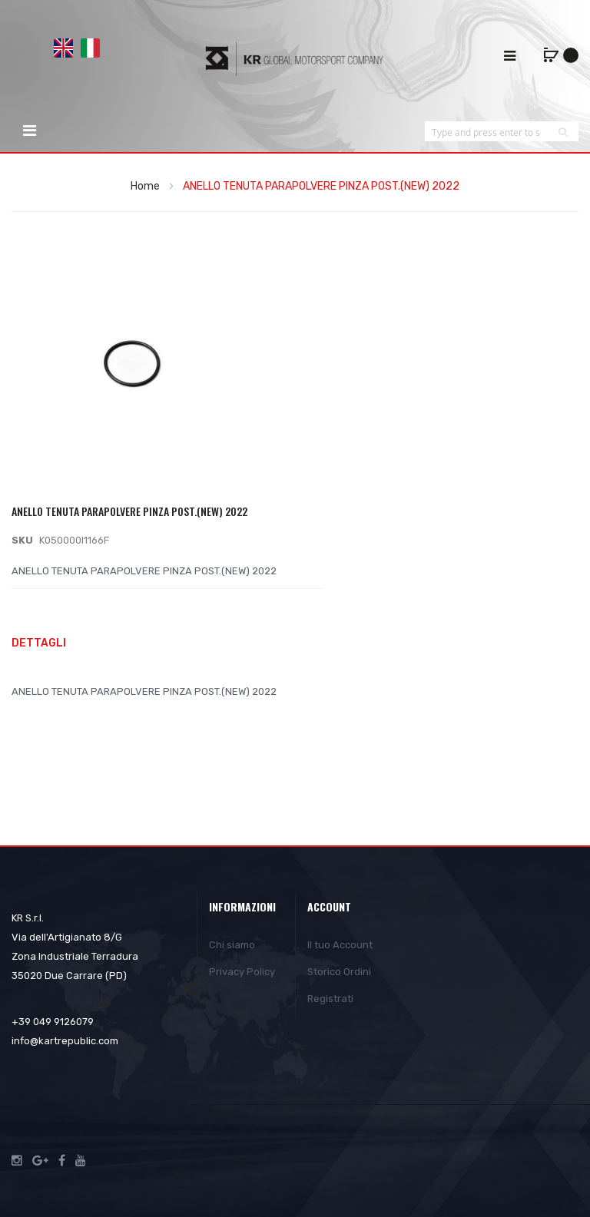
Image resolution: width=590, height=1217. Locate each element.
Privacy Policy (242, 971)
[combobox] (486, 131)
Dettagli (39, 643)
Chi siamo (232, 945)
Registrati (330, 998)
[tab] (295, 645)
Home (145, 186)
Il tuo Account (340, 945)
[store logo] (295, 58)
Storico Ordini (339, 971)
